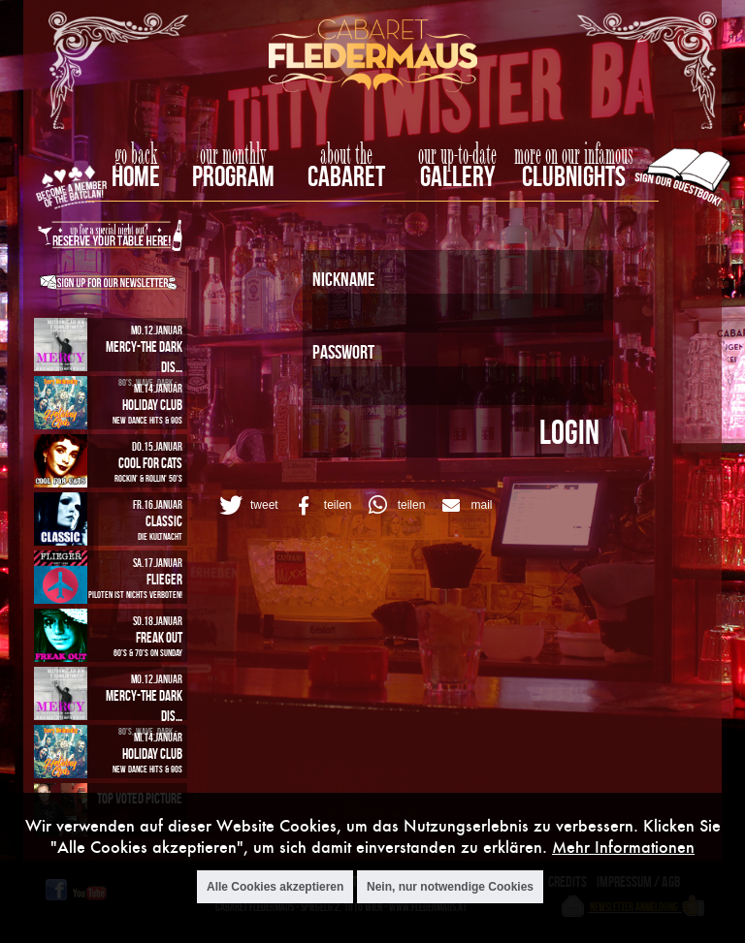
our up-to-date (457, 155)
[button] (245, 505)
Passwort (343, 351)
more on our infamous (573, 155)
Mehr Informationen (623, 848)
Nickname (343, 278)
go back (135, 155)
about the (346, 155)
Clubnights (574, 176)
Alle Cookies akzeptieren (275, 889)
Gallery (457, 176)
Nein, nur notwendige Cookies (450, 889)
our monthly (233, 155)
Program (233, 176)
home (136, 176)
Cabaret (346, 176)
